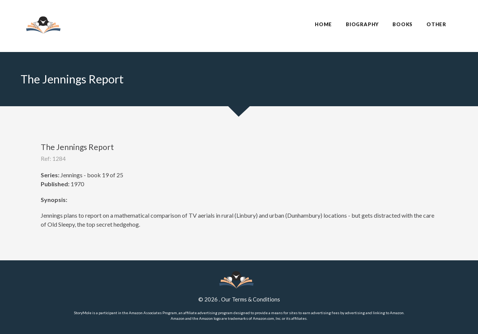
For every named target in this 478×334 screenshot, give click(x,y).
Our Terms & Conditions (250, 299)
